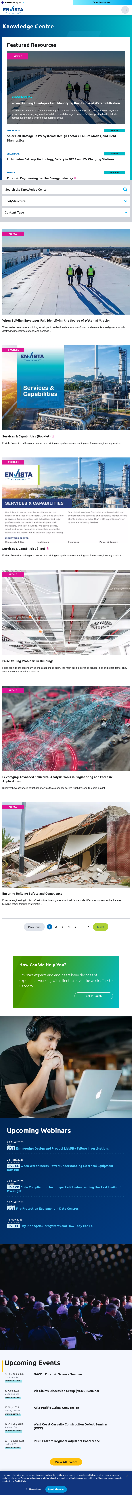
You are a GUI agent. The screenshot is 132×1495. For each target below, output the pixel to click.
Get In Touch (94, 995)
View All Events (66, 1462)
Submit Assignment (102, 2)
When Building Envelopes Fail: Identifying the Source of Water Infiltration (65, 103)
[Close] (127, 1478)
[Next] (100, 927)
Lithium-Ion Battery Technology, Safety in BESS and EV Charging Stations (60, 159)
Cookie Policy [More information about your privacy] (21, 1484)
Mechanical (14, 130)
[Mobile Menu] (125, 10)
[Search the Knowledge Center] (66, 189)
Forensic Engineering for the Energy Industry (40, 178)
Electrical (13, 153)
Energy (11, 172)
